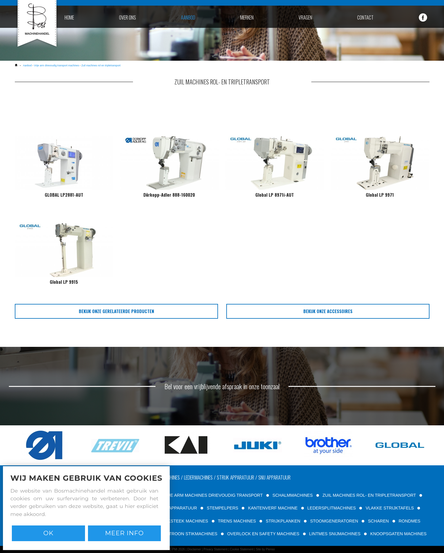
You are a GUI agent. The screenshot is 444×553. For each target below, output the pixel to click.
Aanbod (27, 65)
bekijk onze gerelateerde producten (116, 311)
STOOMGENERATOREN (334, 521)
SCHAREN (378, 521)
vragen (305, 17)
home (69, 17)
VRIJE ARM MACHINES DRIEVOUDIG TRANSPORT (212, 495)
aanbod (188, 17)
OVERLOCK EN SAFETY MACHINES (263, 533)
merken (247, 17)
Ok (48, 533)
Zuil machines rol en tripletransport (101, 65)
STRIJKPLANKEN (283, 521)
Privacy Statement (215, 549)
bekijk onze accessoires (327, 311)
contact (365, 17)
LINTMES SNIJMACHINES (335, 533)
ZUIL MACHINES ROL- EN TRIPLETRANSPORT (369, 495)
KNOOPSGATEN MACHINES (398, 533)
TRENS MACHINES (237, 521)
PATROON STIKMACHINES (190, 533)
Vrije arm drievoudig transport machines (56, 65)
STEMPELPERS (222, 508)
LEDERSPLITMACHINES (331, 508)
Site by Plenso (265, 549)
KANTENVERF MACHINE (272, 508)
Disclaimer (194, 549)
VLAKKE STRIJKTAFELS (390, 508)
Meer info (124, 533)
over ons (127, 17)
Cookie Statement (242, 549)
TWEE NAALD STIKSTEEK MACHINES (170, 521)
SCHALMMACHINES (293, 495)
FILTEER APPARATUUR (173, 508)
